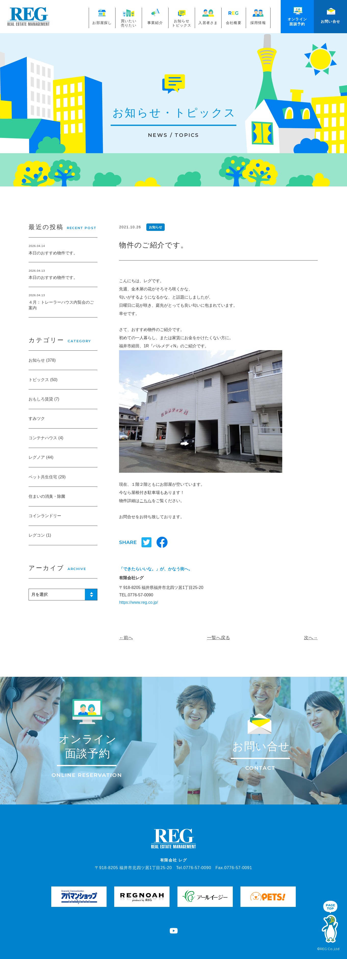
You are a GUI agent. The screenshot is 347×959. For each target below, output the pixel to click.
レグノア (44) (41, 457)
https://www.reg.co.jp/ (138, 602)
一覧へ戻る (218, 637)
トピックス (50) (43, 379)
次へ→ (311, 637)
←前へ (126, 637)
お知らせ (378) (42, 360)
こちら (145, 501)
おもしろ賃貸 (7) (44, 399)
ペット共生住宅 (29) (47, 477)
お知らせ (155, 227)
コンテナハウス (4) (46, 438)
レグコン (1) (40, 535)
